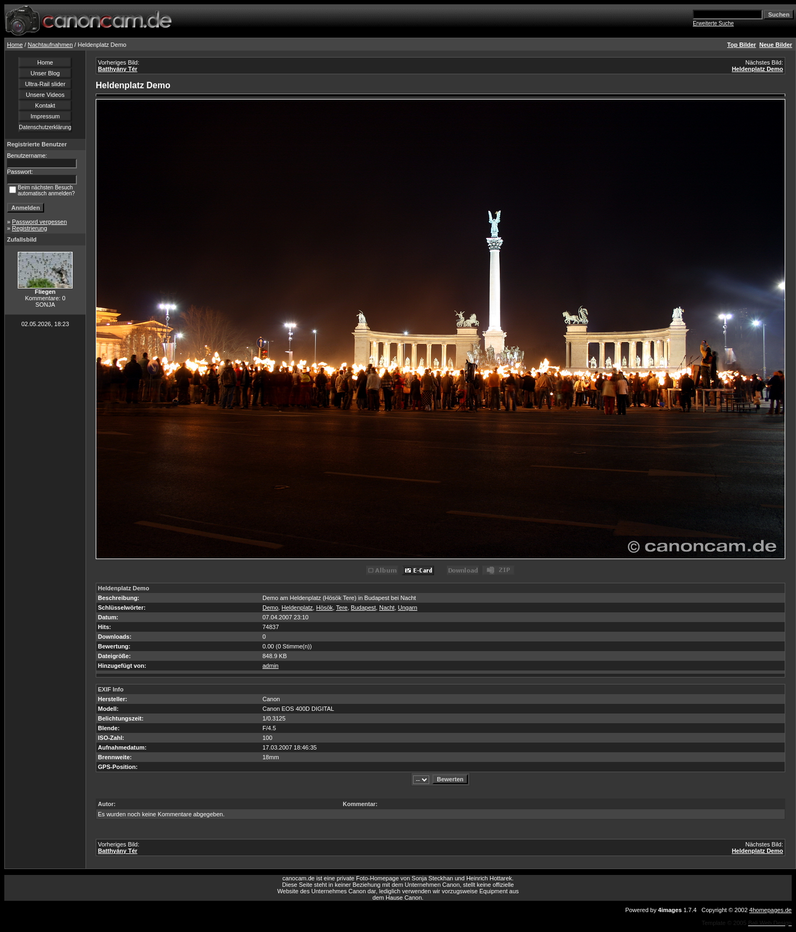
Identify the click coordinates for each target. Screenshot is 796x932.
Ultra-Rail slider (45, 84)
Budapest (363, 607)
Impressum (45, 116)
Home (15, 44)
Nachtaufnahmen (50, 44)
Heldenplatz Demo (757, 69)
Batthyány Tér (117, 69)
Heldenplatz (296, 607)
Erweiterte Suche (713, 23)
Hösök (324, 607)
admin (270, 665)
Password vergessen (39, 221)
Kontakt (45, 105)
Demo (270, 607)
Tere (341, 607)
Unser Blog (45, 73)
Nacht (387, 607)
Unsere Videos (45, 94)
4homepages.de (770, 910)
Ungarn (407, 607)
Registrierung (29, 228)
